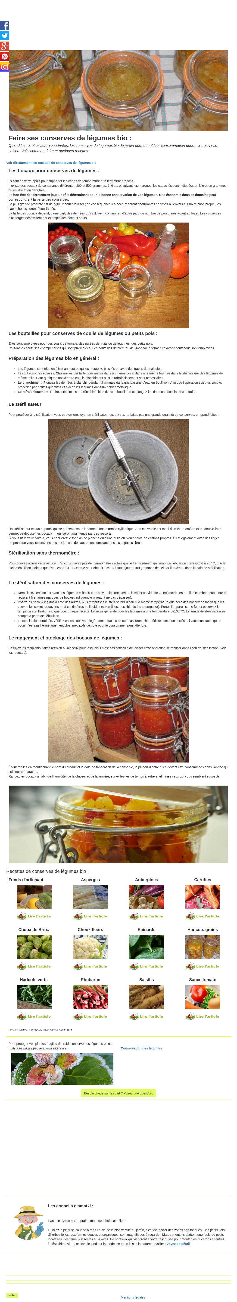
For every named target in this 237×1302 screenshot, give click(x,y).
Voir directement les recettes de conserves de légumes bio (51, 163)
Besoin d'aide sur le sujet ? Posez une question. (118, 1093)
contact (12, 1295)
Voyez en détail (178, 1244)
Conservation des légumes (141, 1048)
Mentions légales (133, 1297)
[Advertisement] (128, 10)
